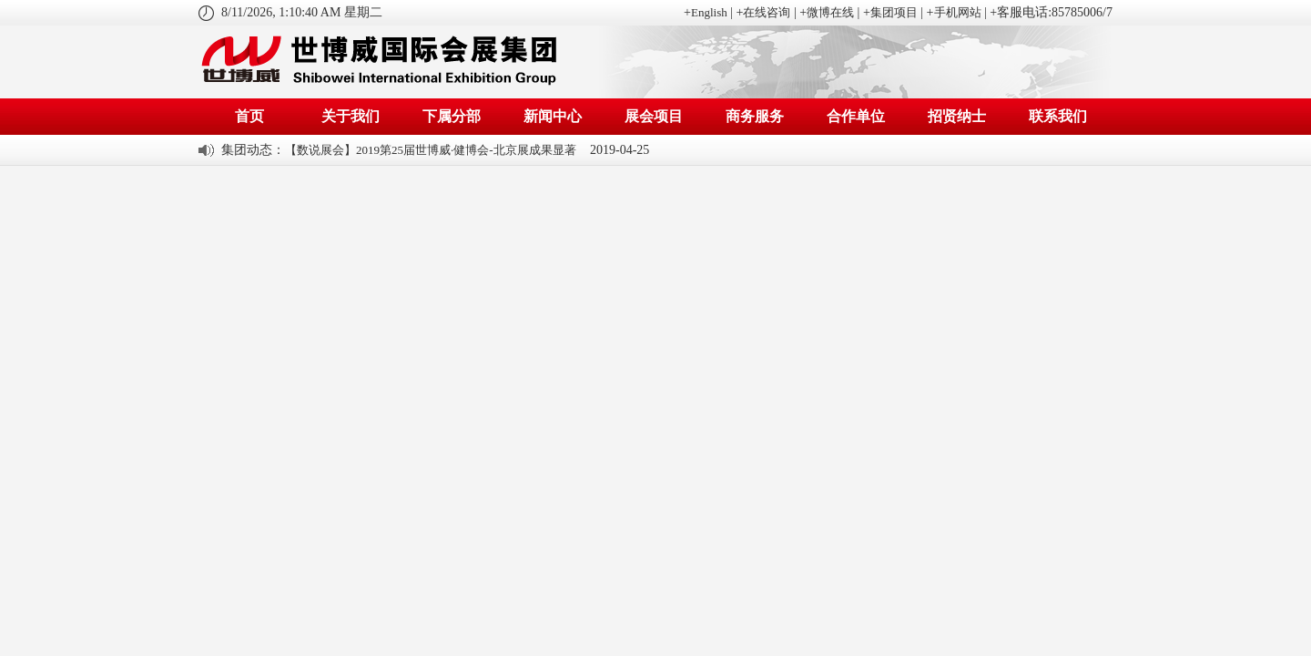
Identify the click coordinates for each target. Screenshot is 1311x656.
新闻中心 (552, 116)
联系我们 (1058, 116)
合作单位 (856, 116)
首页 (249, 116)
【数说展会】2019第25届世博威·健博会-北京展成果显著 (430, 150)
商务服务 (755, 116)
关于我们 (350, 116)
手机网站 (957, 12)
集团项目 (894, 12)
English (709, 12)
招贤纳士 (957, 116)
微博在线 (830, 12)
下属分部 (451, 116)
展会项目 (654, 116)
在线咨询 (766, 12)
